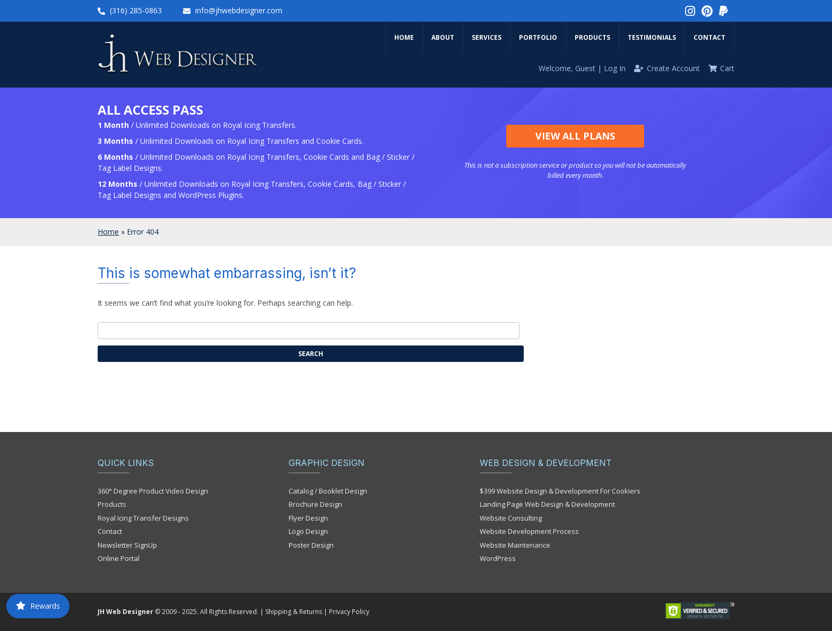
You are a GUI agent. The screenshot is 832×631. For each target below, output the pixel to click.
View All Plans (575, 135)
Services (486, 37)
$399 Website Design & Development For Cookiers (560, 491)
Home (404, 37)
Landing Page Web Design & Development (547, 504)
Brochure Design (315, 504)
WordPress (498, 558)
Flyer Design (308, 518)
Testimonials (652, 37)
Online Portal (119, 558)
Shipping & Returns (293, 611)
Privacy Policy (349, 611)
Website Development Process (529, 531)
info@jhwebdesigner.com (238, 10)
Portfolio (538, 37)
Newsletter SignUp (127, 545)
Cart (727, 68)
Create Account (673, 68)
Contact (709, 37)
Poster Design (311, 545)
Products (592, 37)
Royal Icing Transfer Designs (143, 518)
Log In (615, 68)
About (442, 37)
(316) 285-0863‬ (136, 10)
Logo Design (308, 531)
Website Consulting (511, 518)
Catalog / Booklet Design (328, 491)
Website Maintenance (515, 545)
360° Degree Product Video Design (153, 491)
